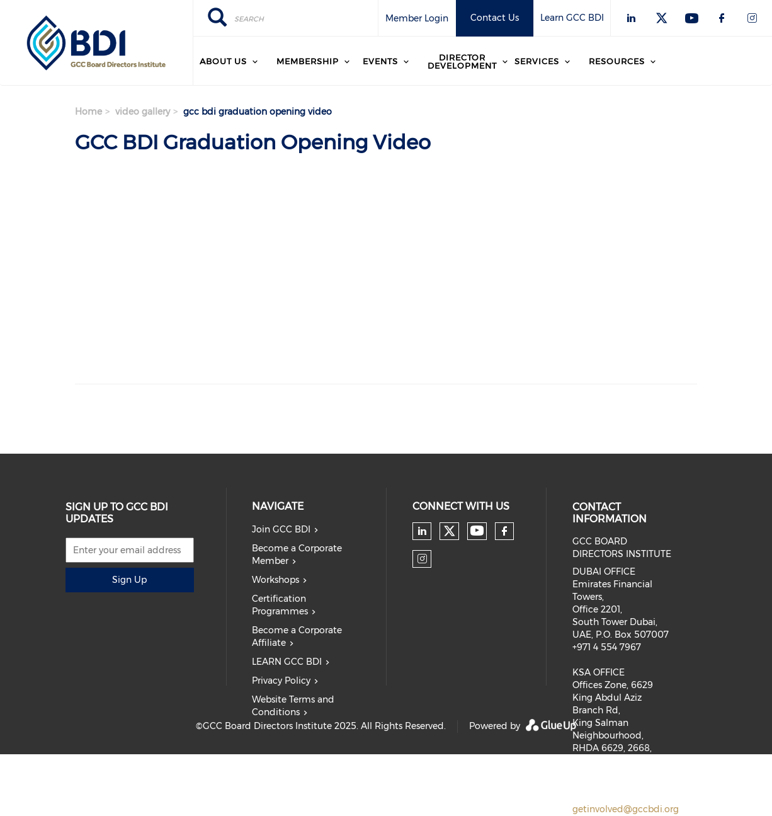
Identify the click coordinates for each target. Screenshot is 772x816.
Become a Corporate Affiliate (297, 636)
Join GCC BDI (281, 529)
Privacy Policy (281, 680)
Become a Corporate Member (297, 554)
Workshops (275, 579)
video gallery (142, 111)
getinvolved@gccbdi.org (625, 809)
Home (88, 111)
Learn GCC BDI (572, 17)
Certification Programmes (280, 605)
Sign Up (129, 579)
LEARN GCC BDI (287, 661)
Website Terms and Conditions (293, 706)
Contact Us (494, 17)
